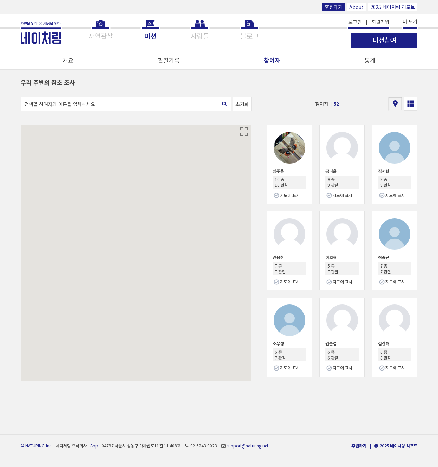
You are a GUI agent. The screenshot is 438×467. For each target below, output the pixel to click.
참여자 (272, 60)
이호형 (331, 257)
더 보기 (410, 21)
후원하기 (334, 6)
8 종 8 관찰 (385, 182)
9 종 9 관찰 (332, 182)
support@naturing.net (247, 446)
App (94, 446)
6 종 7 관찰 (280, 355)
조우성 (278, 343)
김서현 (383, 171)
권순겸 (331, 343)
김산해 (383, 343)
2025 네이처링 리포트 (392, 6)
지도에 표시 (290, 195)
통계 (369, 60)
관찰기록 (169, 60)
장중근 (383, 257)
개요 (68, 60)
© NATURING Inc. (36, 446)
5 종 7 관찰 (332, 268)
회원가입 (380, 21)
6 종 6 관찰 (332, 355)
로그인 (355, 21)
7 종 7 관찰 (280, 268)
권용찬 (278, 257)
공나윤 (331, 171)
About (356, 6)
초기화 (242, 104)
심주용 (278, 171)
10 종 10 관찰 (281, 182)
